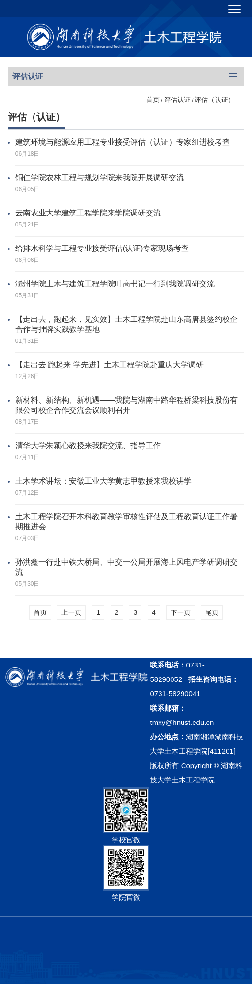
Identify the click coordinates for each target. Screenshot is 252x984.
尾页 (211, 612)
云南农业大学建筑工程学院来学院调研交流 (88, 213)
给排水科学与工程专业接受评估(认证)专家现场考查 (102, 248)
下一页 (181, 612)
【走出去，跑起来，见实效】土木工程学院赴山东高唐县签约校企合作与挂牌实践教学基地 (126, 324)
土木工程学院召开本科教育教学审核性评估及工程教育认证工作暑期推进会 (126, 521)
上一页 (71, 612)
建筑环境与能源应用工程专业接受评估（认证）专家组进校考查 (122, 142)
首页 (153, 99)
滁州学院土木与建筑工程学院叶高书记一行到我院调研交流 (115, 284)
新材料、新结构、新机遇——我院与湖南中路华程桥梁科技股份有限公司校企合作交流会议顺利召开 (126, 405)
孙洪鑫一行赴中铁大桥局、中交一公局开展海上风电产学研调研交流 (126, 567)
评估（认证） (215, 99)
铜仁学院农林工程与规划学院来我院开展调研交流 (99, 177)
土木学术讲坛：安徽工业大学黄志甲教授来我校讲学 (103, 481)
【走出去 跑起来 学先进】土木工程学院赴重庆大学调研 (109, 365)
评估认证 (177, 99)
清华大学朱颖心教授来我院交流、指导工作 (88, 445)
